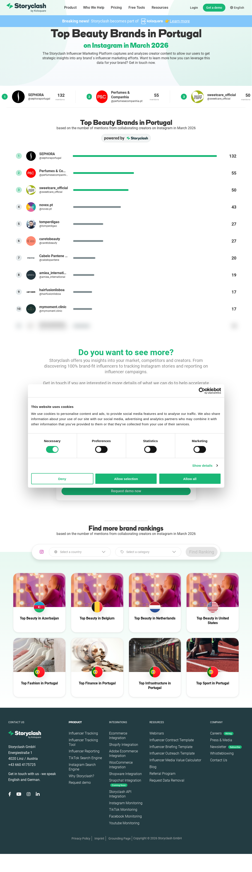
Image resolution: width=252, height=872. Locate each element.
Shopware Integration (125, 774)
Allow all (190, 478)
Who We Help (93, 7)
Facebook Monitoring (125, 816)
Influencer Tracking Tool (83, 742)
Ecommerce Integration (118, 735)
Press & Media (221, 740)
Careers (221, 733)
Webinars (156, 733)
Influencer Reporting (84, 751)
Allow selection (126, 478)
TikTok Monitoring (123, 810)
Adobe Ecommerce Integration (123, 753)
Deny (62, 478)
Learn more (180, 21)
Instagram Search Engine (82, 767)
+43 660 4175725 (22, 765)
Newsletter (226, 747)
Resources (160, 7)
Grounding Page (119, 838)
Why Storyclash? (81, 776)
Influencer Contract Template (171, 740)
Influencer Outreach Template (172, 753)
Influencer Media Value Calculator (175, 760)
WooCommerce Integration (121, 764)
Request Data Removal (166, 780)
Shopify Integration (123, 745)
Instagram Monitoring (125, 803)
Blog (152, 767)
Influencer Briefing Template (170, 747)
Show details (202, 465)
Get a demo (214, 7)
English (237, 7)
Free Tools (137, 7)
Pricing (116, 7)
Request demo (80, 782)
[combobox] (80, 552)
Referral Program (162, 774)
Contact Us (218, 760)
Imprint (99, 838)
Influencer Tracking (83, 733)
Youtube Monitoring (124, 823)
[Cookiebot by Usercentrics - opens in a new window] (202, 391)
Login (194, 7)
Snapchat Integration (125, 782)
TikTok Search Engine (85, 758)
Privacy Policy (81, 838)
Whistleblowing (222, 753)
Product (70, 7)
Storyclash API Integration (120, 794)
